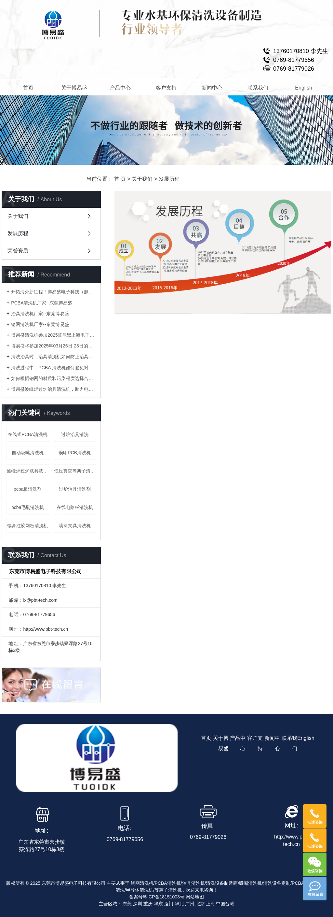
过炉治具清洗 (74, 434)
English (303, 88)
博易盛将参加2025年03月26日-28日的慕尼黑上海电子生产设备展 (53, 345)
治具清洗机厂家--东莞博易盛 (40, 313)
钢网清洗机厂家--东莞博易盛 (40, 324)
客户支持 (165, 88)
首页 (28, 88)
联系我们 (257, 88)
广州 (189, 903)
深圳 (137, 903)
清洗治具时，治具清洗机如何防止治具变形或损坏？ (53, 356)
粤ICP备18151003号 (163, 896)
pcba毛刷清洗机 (27, 507)
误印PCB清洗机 (75, 452)
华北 (179, 903)
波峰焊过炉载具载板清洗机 (28, 470)
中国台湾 (225, 903)
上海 (210, 903)
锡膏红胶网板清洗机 (27, 525)
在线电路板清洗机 (75, 507)
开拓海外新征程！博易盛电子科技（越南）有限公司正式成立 (53, 291)
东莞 (127, 903)
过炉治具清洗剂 (75, 489)
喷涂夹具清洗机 (75, 525)
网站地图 (195, 896)
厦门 (168, 903)
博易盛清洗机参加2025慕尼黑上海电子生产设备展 (53, 335)
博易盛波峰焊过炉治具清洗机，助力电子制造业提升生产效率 (53, 389)
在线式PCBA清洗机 (27, 434)
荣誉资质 (17, 250)
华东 (158, 903)
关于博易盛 (74, 88)
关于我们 (142, 179)
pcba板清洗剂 (28, 489)
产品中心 (120, 88)
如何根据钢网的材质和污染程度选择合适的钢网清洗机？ (53, 378)
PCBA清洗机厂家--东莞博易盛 (41, 302)
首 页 (120, 179)
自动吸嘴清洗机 (28, 452)
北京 (200, 903)
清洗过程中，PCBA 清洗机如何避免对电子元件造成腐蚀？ (53, 367)
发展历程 (17, 233)
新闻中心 (212, 88)
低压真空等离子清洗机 (75, 470)
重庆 (148, 903)
